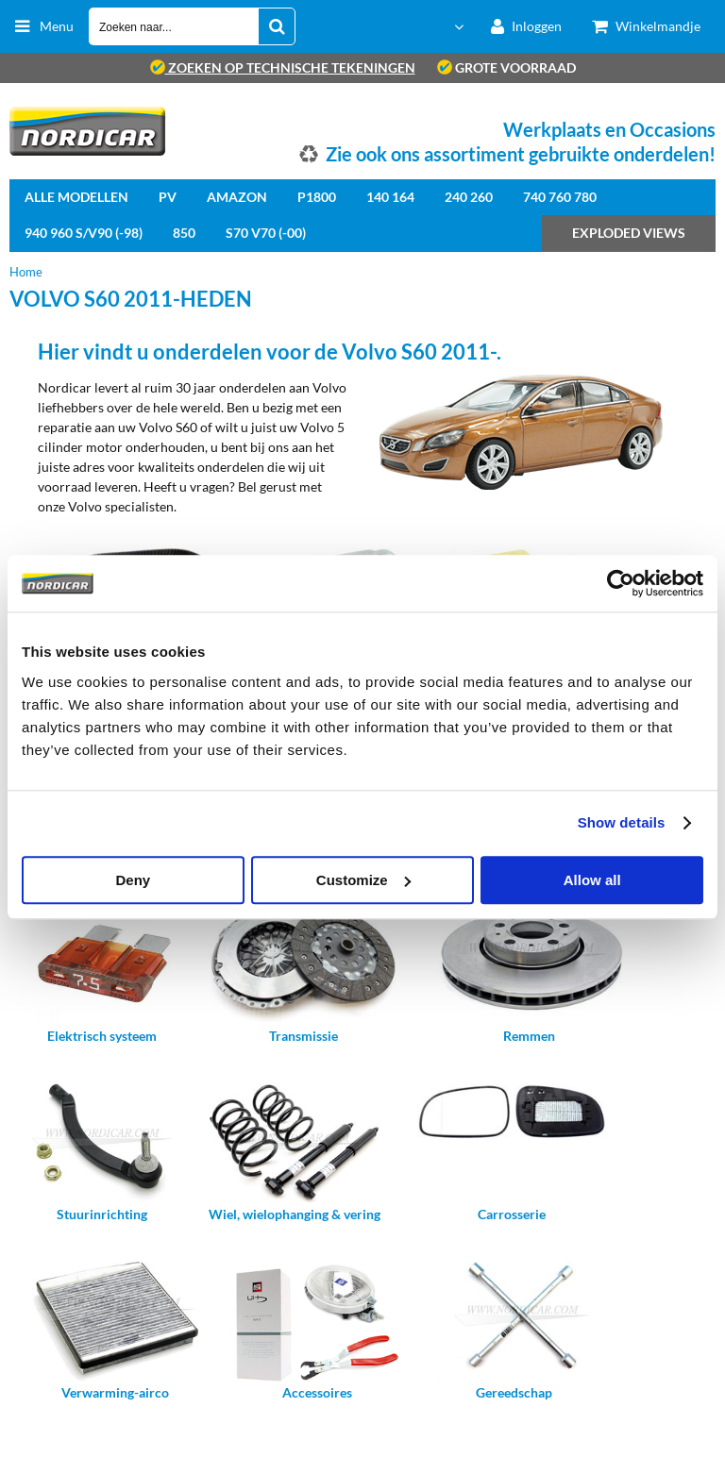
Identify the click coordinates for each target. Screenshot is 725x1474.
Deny (132, 880)
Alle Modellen (76, 197)
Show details (622, 822)
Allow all (592, 880)
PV (168, 197)
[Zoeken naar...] (276, 26)
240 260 (469, 197)
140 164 (390, 197)
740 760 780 (560, 197)
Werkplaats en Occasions (609, 129)
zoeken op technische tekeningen (282, 67)
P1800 (316, 197)
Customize (363, 880)
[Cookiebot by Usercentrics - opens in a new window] (620, 583)
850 (184, 233)
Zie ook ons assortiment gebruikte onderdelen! (521, 153)
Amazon (237, 197)
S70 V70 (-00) (266, 233)
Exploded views (628, 233)
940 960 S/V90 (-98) (84, 233)
